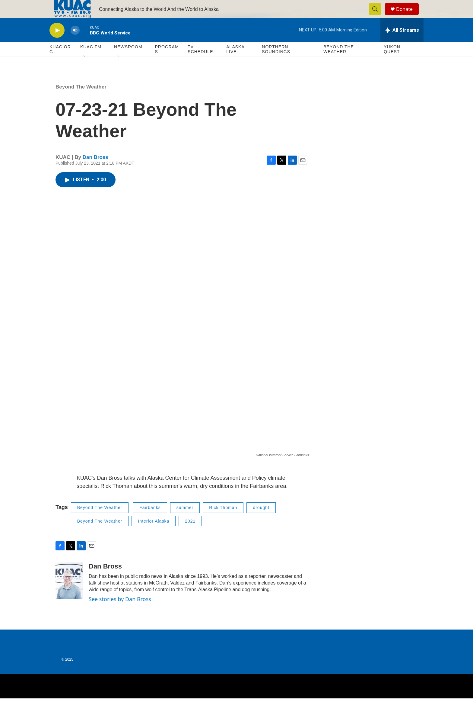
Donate (408, 16)
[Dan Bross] (69, 594)
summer (185, 521)
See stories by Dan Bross (120, 612)
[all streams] (402, 44)
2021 (190, 534)
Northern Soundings (276, 63)
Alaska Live (235, 63)
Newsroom (128, 60)
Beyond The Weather (338, 63)
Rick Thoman (223, 521)
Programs (167, 63)
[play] (57, 43)
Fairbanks (149, 521)
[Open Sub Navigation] (84, 70)
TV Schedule (200, 63)
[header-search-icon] (378, 16)
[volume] (75, 44)
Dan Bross (95, 171)
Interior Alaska (153, 534)
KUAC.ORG (60, 63)
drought (261, 521)
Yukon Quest (392, 63)
